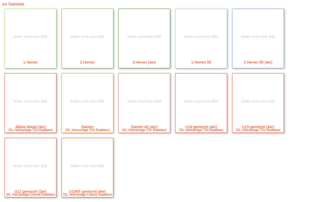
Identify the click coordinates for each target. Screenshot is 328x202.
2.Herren (87, 49)
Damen (87, 115)
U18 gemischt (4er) (201, 115)
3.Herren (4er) (144, 49)
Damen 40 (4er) (144, 115)
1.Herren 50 (201, 49)
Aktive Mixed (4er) (30, 115)
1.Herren (30, 49)
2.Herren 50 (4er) (258, 49)
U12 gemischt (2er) (30, 180)
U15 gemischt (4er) (258, 115)
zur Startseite (13, 4)
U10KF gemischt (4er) (87, 180)
